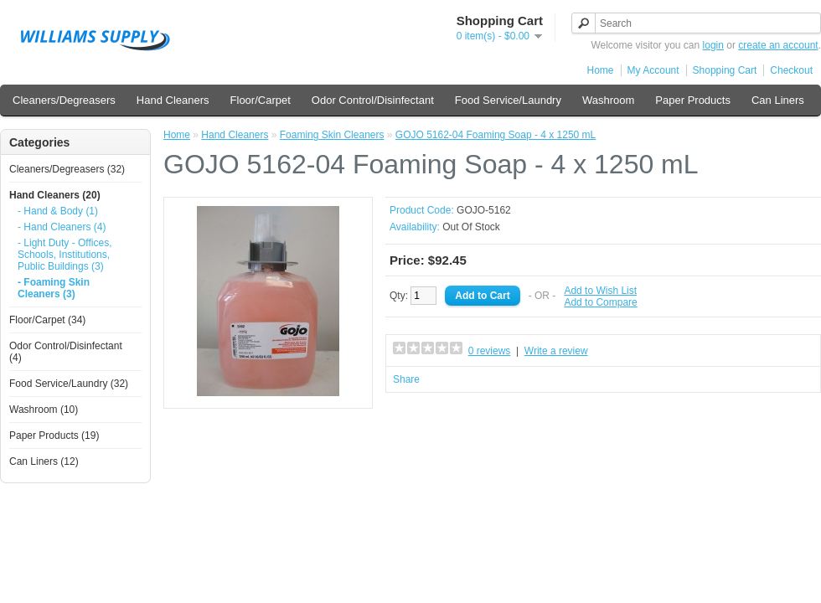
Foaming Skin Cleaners (332, 135)
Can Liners (777, 100)
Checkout (791, 70)
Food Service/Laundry (508, 100)
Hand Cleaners (173, 100)
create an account (778, 45)
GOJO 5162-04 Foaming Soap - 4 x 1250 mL (495, 135)
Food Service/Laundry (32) (68, 383)
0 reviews (489, 351)
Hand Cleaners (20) (55, 195)
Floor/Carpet (260, 100)
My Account (653, 70)
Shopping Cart (725, 70)
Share (406, 379)
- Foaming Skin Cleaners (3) (54, 288)
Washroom (608, 100)
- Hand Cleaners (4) (62, 227)
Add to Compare (600, 302)
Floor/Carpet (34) (47, 320)
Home (600, 70)
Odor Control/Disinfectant (373, 100)
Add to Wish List (600, 290)
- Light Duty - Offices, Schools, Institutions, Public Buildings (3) (64, 254)
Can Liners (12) (44, 461)
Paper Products (693, 100)
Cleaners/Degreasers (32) (67, 169)
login (713, 45)
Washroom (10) (43, 409)
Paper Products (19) (54, 435)
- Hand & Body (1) (58, 211)
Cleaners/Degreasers (64, 100)
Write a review (556, 351)
